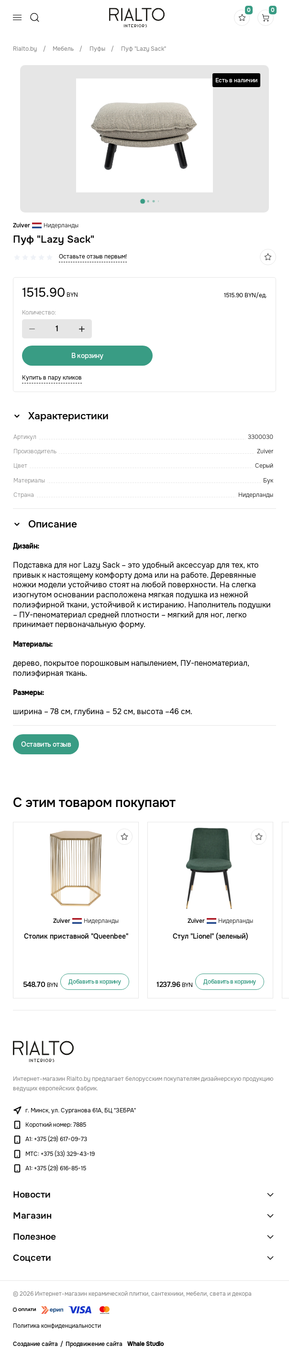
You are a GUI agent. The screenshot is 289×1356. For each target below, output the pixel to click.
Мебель (63, 49)
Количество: (39, 312)
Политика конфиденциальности (57, 1326)
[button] (32, 329)
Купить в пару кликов (52, 377)
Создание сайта (35, 1344)
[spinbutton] (57, 328)
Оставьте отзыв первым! (93, 256)
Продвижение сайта (94, 1344)
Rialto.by (25, 49)
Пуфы (97, 49)
